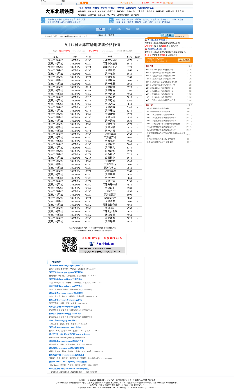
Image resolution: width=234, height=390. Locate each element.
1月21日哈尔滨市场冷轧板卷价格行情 (162, 82)
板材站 (88, 8)
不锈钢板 (166, 22)
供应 (110, 29)
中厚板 (130, 19)
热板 (124, 19)
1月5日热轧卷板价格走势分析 (159, 111)
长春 (67, 19)
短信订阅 (110, 380)
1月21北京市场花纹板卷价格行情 (160, 70)
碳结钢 (138, 19)
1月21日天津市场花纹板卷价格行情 (161, 73)
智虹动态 (151, 380)
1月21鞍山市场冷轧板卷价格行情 (160, 88)
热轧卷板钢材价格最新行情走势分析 (161, 130)
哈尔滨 (73, 19)
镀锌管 (157, 22)
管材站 (104, 8)
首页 (81, 8)
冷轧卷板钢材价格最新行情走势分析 (161, 127)
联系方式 (174, 46)
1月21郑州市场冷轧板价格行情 (159, 97)
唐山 (78, 19)
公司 (137, 29)
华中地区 (77, 22)
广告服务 (127, 380)
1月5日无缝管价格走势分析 (158, 108)
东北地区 (51, 22)
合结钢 (146, 19)
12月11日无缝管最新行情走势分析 (160, 115)
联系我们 (168, 3)
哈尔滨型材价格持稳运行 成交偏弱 (161, 139)
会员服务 (144, 380)
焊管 (151, 22)
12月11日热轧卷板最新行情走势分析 (161, 121)
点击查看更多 (178, 36)
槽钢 (118, 22)
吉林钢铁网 (131, 8)
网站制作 (102, 380)
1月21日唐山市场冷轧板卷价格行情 (161, 100)
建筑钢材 (164, 19)
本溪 (63, 19)
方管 (145, 22)
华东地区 (68, 22)
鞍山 (54, 19)
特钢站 (111, 8)
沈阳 (49, 19)
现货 (100, 29)
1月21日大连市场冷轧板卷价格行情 (161, 85)
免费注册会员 (126, 3)
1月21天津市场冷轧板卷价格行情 (160, 91)
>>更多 (189, 66)
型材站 (96, 8)
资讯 (128, 29)
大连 (58, 19)
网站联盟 (119, 380)
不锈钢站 (120, 8)
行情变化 (69, 36)
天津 (83, 19)
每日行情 (78, 36)
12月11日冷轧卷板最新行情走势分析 (161, 118)
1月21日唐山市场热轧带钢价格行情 (161, 76)
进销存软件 (92, 380)
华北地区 (60, 22)
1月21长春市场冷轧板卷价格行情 (160, 94)
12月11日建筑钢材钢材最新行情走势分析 (163, 124)
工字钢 (173, 19)
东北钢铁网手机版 (146, 8)
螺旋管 (138, 22)
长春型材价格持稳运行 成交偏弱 (160, 142)
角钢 (124, 22)
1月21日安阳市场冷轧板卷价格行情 (161, 79)
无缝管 (130, 22)
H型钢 (180, 19)
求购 (119, 29)
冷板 (118, 19)
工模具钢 (155, 19)
